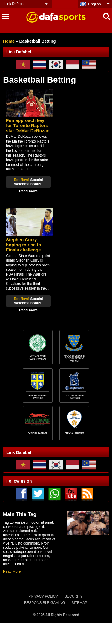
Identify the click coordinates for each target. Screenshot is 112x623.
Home (9, 41)
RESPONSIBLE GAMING (44, 603)
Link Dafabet (14, 4)
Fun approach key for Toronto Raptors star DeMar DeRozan (28, 125)
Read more (28, 191)
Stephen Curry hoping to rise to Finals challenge (23, 244)
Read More (12, 571)
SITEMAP (79, 603)
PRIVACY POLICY (43, 596)
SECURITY (74, 596)
